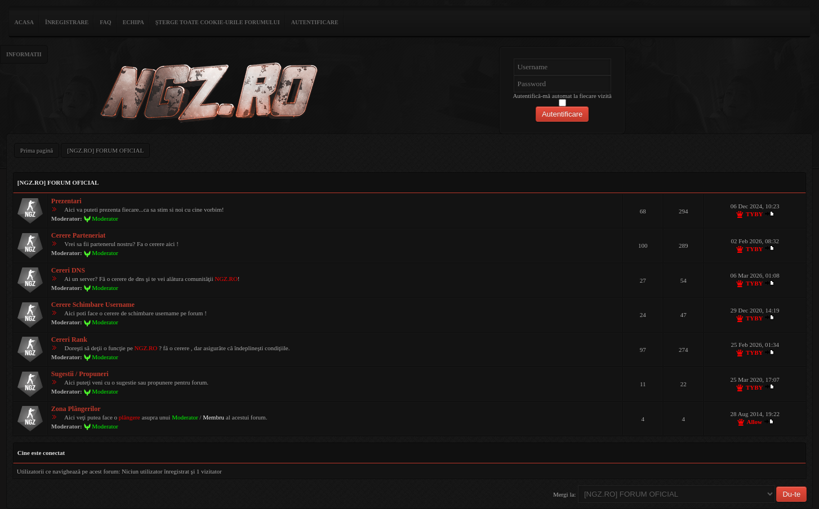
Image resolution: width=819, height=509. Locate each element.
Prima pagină (36, 150)
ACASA (24, 22)
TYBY (754, 214)
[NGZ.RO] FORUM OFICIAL (105, 150)
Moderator (105, 218)
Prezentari (66, 201)
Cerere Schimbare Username (93, 305)
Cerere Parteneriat (78, 235)
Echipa (133, 22)
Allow (754, 421)
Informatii (24, 54)
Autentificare (315, 22)
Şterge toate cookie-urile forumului (217, 22)
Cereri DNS (68, 270)
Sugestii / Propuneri (80, 374)
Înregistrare (66, 22)
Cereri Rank (69, 339)
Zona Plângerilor (76, 409)
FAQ (105, 22)
